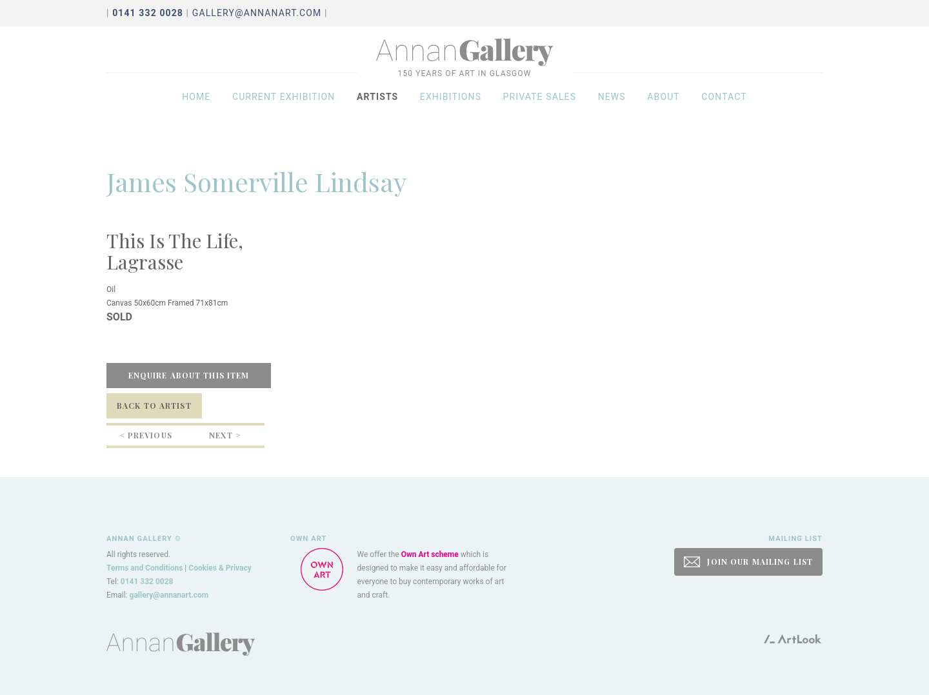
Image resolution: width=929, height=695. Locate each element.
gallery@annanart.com (257, 13)
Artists (377, 111)
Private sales (540, 111)
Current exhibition (283, 111)
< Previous (146, 435)
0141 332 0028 (147, 581)
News (612, 111)
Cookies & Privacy (220, 568)
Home (196, 111)
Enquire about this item (189, 375)
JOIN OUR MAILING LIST (748, 562)
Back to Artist (154, 405)
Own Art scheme (430, 554)
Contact (724, 111)
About (663, 111)
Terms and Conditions (144, 568)
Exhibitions (450, 111)
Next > (225, 435)
